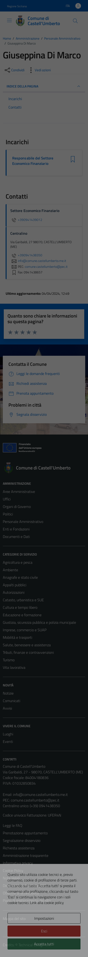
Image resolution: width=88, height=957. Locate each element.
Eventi (8, 741)
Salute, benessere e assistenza (27, 645)
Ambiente (10, 570)
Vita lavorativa (14, 667)
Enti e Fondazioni (16, 529)
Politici (8, 514)
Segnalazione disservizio (21, 840)
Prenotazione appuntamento (25, 833)
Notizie (8, 693)
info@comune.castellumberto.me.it (40, 794)
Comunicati (11, 701)
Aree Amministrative (19, 491)
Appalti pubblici (14, 585)
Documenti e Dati (16, 536)
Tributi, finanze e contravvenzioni (28, 652)
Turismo (9, 660)
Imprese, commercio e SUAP (24, 630)
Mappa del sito (14, 918)
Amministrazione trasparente (25, 855)
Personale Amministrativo (23, 521)
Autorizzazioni (13, 592)
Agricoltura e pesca (17, 562)
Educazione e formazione (22, 615)
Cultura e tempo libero (20, 607)
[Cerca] (75, 20)
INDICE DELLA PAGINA (44, 86)
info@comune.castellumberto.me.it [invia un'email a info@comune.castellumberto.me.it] (38, 260)
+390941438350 (26, 255)
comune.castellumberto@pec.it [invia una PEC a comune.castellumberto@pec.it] (46, 266)
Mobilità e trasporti (17, 637)
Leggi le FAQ (12, 825)
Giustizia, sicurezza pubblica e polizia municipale (39, 622)
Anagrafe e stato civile (20, 577)
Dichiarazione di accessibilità (24, 885)
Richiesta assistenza (18, 848)
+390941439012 (26, 219)
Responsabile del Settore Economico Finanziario (32, 160)
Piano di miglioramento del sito (27, 900)
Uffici (7, 499)
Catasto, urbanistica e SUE (23, 600)
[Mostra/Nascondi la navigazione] (9, 20)
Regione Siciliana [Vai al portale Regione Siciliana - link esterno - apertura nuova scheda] (17, 6)
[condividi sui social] (14, 70)
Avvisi (7, 708)
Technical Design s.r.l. (35, 945)
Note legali (11, 878)
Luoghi (8, 734)
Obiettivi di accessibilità (21, 893)
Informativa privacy (18, 863)
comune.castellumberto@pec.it (35, 800)
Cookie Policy (13, 870)
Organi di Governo (17, 506)
